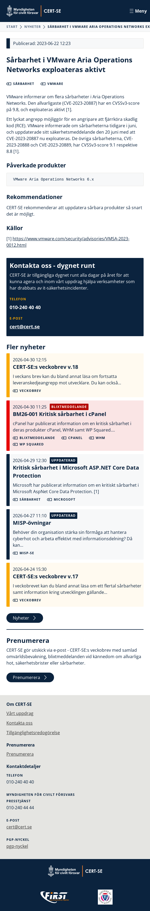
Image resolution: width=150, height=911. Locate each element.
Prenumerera (30, 677)
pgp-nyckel (17, 846)
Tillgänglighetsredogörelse (33, 733)
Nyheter (32, 26)
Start (12, 26)
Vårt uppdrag (19, 713)
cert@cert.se (25, 326)
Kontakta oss (19, 723)
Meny (138, 11)
